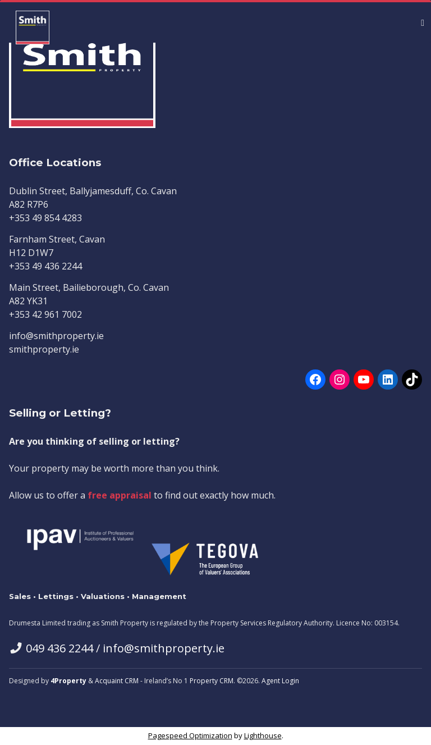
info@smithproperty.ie (163, 648)
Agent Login (280, 680)
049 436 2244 (59, 648)
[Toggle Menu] (422, 22)
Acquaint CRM (117, 680)
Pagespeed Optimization (190, 735)
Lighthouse (263, 735)
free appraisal (120, 495)
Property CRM (211, 680)
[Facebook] (315, 379)
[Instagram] (339, 379)
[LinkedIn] (388, 379)
